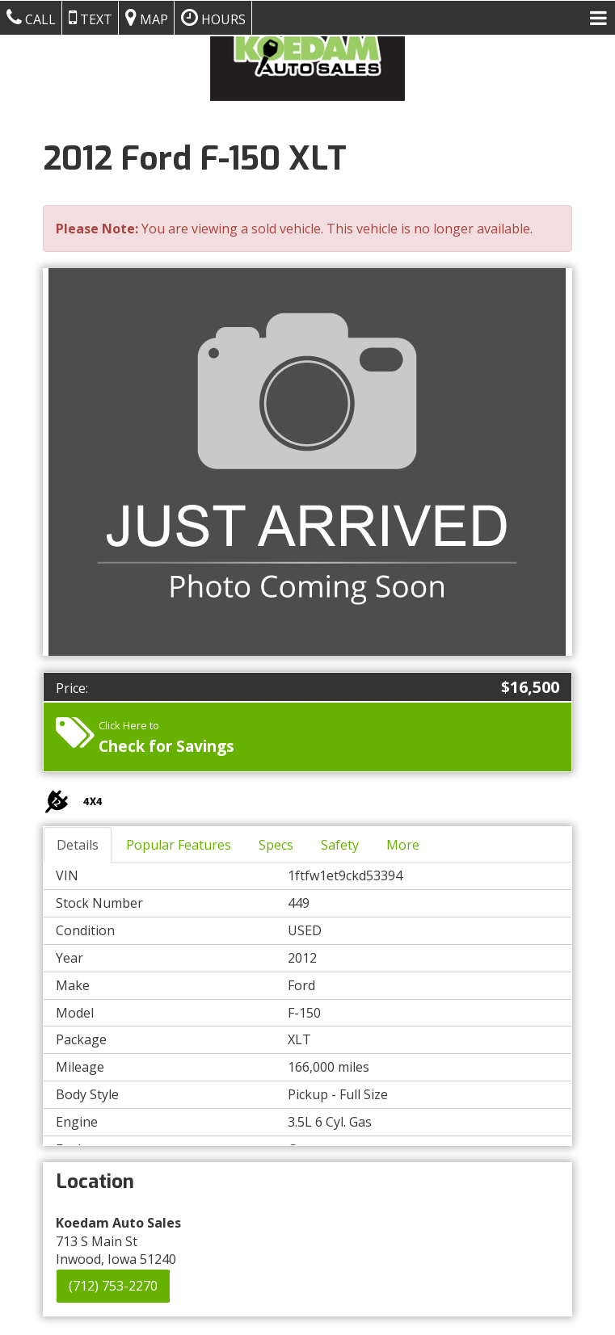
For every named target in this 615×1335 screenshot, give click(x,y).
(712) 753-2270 (113, 1286)
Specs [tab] (276, 845)
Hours (213, 17)
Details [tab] (78, 845)
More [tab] (402, 845)
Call (31, 17)
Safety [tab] (340, 845)
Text (90, 17)
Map (146, 17)
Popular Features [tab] (178, 845)
